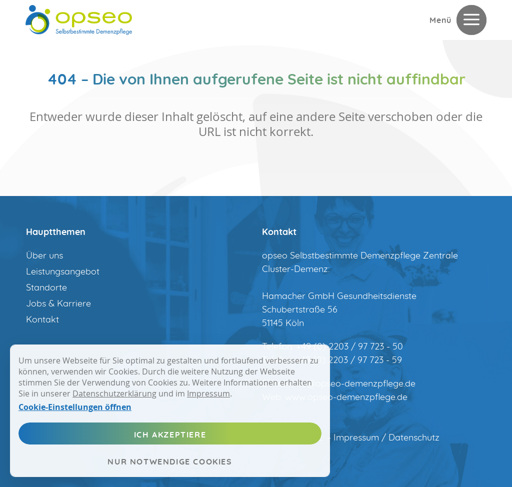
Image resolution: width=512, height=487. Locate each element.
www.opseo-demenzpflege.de (346, 397)
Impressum (208, 393)
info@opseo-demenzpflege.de (354, 384)
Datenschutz (414, 438)
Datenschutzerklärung (114, 393)
